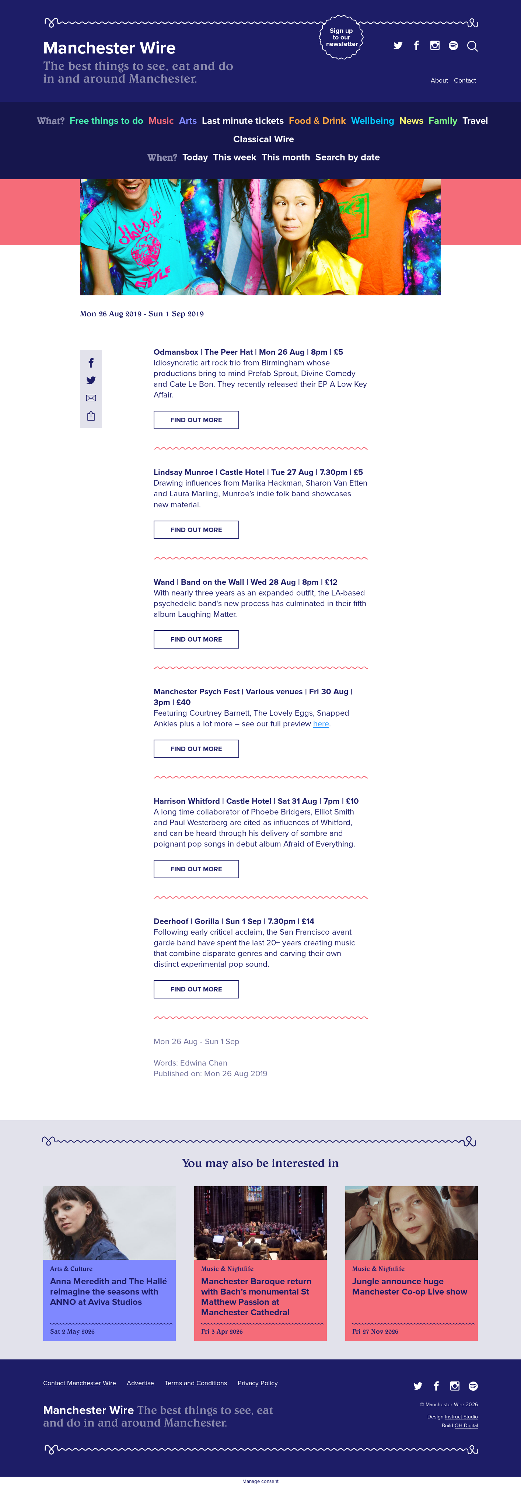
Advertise (140, 1383)
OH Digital (466, 1425)
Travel (475, 121)
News (411, 121)
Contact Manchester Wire (79, 1383)
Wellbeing (372, 121)
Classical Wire (263, 139)
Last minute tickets (243, 121)
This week (234, 157)
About (439, 80)
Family (443, 121)
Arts (188, 121)
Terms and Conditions (196, 1383)
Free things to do (106, 121)
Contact (465, 80)
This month (286, 157)
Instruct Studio (461, 1417)
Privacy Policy (258, 1383)
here (321, 724)
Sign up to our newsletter (342, 37)
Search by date (347, 157)
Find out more (196, 420)
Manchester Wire (109, 48)
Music (161, 121)
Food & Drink (317, 121)
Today (195, 157)
